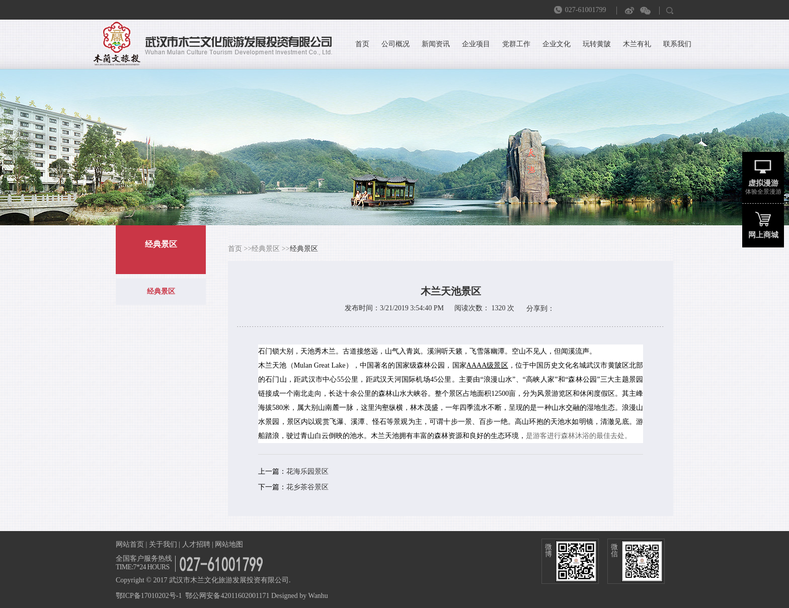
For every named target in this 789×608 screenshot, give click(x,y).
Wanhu (318, 595)
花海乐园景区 (307, 471)
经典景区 (161, 291)
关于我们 (163, 544)
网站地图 (229, 544)
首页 (362, 44)
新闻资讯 (436, 44)
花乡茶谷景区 (307, 487)
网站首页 (130, 544)
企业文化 (556, 44)
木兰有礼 (637, 44)
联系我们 (677, 44)
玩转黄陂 (597, 44)
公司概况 (395, 44)
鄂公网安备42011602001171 (227, 595)
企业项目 (476, 44)
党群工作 (516, 44)
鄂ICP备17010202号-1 (149, 595)
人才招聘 (196, 544)
